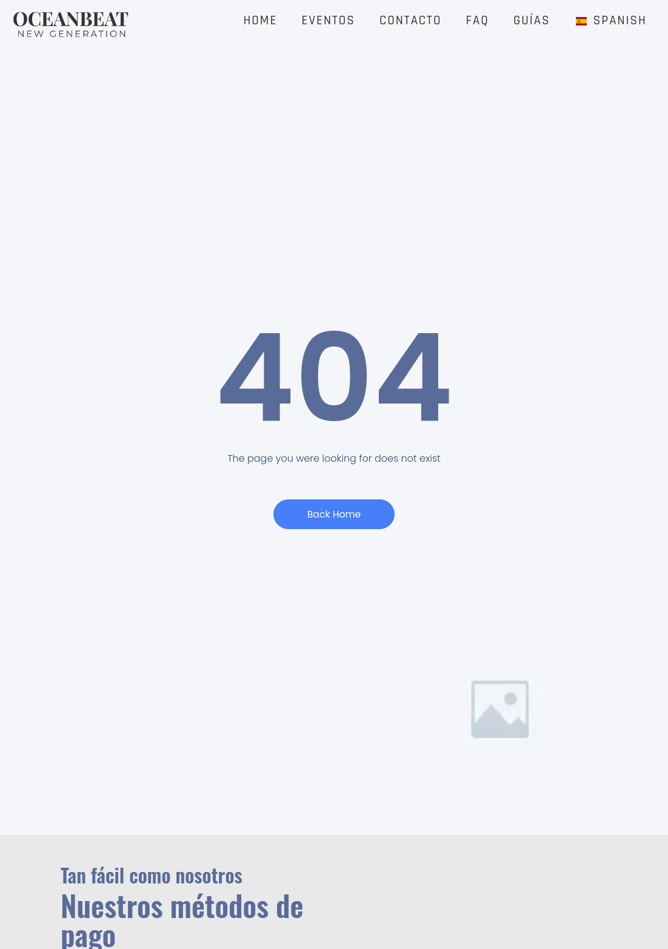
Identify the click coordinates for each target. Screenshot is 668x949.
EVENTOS (328, 21)
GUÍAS (531, 21)
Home (260, 21)
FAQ (477, 21)
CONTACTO (410, 21)
